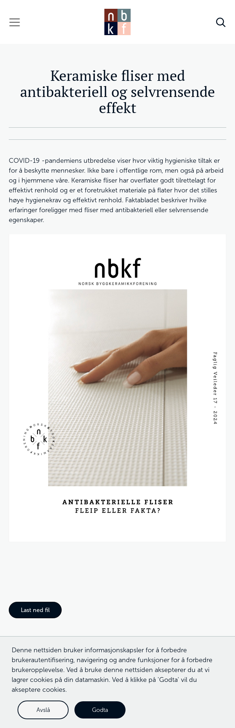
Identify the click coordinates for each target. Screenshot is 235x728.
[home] (117, 22)
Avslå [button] (43, 709)
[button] (14, 22)
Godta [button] (100, 709)
